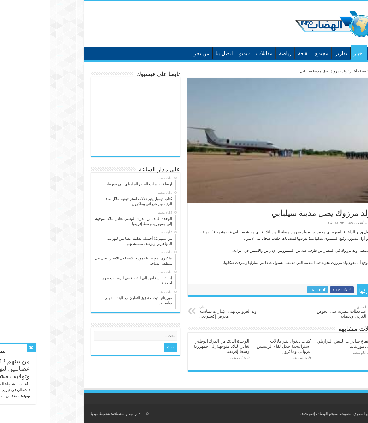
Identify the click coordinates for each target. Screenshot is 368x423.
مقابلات (214, 53)
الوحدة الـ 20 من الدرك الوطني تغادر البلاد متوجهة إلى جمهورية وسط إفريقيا (171, 346)
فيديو (194, 53)
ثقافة (253, 53)
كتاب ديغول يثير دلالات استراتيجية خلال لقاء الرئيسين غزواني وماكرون (233, 346)
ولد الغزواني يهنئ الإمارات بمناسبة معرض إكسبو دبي (178, 311)
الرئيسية (324, 53)
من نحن (151, 53)
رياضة (235, 53)
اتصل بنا (174, 53)
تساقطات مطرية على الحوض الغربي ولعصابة (286, 311)
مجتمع (272, 53)
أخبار (309, 53)
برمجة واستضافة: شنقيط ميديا (64, 414)
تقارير (291, 53)
